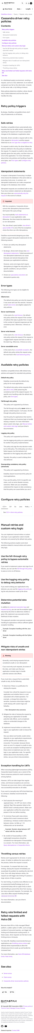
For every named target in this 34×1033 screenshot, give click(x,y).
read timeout (18, 315)
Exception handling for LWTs (11, 65)
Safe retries (6, 32)
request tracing (6, 609)
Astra (19, 9)
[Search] (22, 3)
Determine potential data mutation (13, 58)
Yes (4, 992)
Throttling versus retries (10, 68)
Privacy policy (27, 1006)
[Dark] (29, 3)
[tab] (4, 506)
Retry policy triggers (8, 29)
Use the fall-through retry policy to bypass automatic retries (15, 49)
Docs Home (7, 9)
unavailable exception (22, 350)
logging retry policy (24, 589)
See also (4, 75)
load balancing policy (23, 354)
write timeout (18, 335)
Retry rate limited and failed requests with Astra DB (17, 72)
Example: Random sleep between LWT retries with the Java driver (17, 830)
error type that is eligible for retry (21, 142)
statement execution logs (18, 607)
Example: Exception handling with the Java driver (17, 630)
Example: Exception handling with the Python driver (17, 636)
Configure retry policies (9, 43)
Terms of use (5, 1008)
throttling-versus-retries (19, 943)
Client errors (7, 977)
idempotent (15, 140)
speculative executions (18, 275)
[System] (31, 3)
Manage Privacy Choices (17, 1008)
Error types (6, 37)
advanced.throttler (7, 896)
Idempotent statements (10, 35)
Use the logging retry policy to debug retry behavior (15, 54)
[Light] (26, 3)
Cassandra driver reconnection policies (16, 981)
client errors (12, 305)
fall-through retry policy (24, 569)
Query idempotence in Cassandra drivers (17, 845)
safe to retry (10, 389)
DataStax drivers (6, 14)
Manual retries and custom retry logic (14, 46)
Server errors (8, 973)
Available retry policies (9, 40)
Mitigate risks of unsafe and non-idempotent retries (16, 61)
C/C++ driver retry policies (14, 512)
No (12, 992)
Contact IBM (15, 1030)
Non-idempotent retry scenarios (15, 710)
